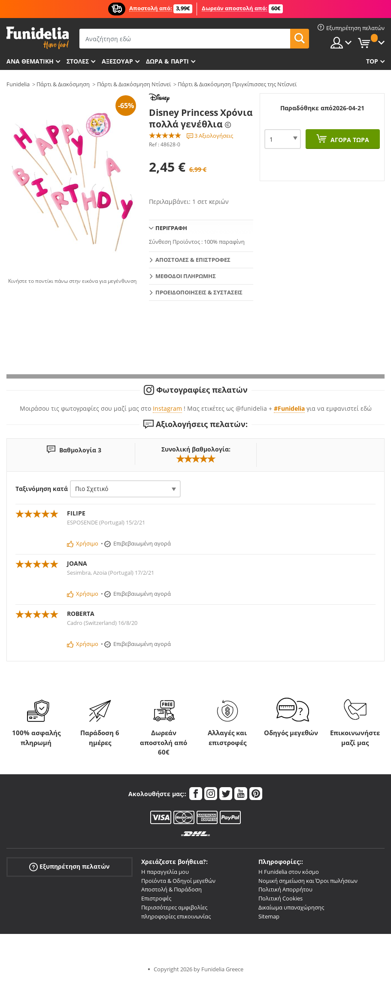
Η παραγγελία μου (165, 872)
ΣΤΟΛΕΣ (78, 61)
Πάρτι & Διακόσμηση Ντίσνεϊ (134, 84)
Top (372, 61)
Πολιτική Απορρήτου (285, 889)
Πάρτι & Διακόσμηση (63, 84)
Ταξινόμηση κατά (41, 489)
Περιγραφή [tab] (171, 228)
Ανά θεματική (30, 61)
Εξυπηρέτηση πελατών (69, 866)
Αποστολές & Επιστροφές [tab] (192, 260)
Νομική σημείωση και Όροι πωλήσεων (308, 881)
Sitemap (268, 916)
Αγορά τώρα (349, 140)
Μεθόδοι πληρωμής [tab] (185, 276)
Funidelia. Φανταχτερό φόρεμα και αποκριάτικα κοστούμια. (37, 38)
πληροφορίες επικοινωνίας (176, 916)
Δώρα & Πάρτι (167, 61)
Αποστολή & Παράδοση (171, 889)
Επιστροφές (156, 898)
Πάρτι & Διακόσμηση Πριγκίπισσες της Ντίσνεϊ (237, 84)
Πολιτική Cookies (280, 898)
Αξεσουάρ (117, 61)
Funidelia (18, 84)
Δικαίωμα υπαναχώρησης (291, 907)
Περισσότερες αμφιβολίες (174, 907)
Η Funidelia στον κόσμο (288, 872)
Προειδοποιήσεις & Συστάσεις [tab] (198, 292)
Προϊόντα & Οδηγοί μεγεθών (178, 881)
